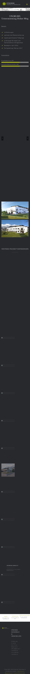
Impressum (20, 671)
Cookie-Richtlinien (19, 673)
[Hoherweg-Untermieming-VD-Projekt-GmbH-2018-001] (15, 79)
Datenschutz (9, 673)
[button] (2, 138)
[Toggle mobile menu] (27, 4)
